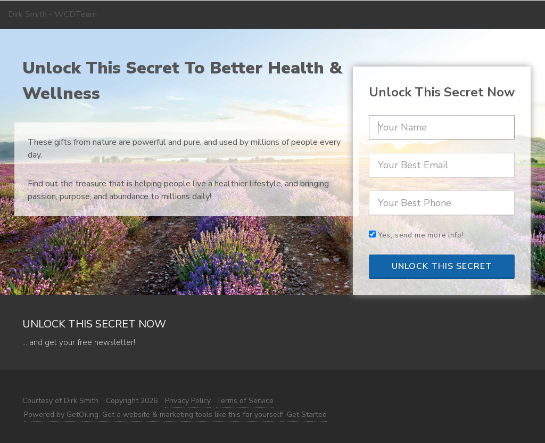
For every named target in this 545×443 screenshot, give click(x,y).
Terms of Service (245, 401)
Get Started (307, 414)
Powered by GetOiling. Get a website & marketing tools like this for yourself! (154, 414)
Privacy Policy (188, 401)
